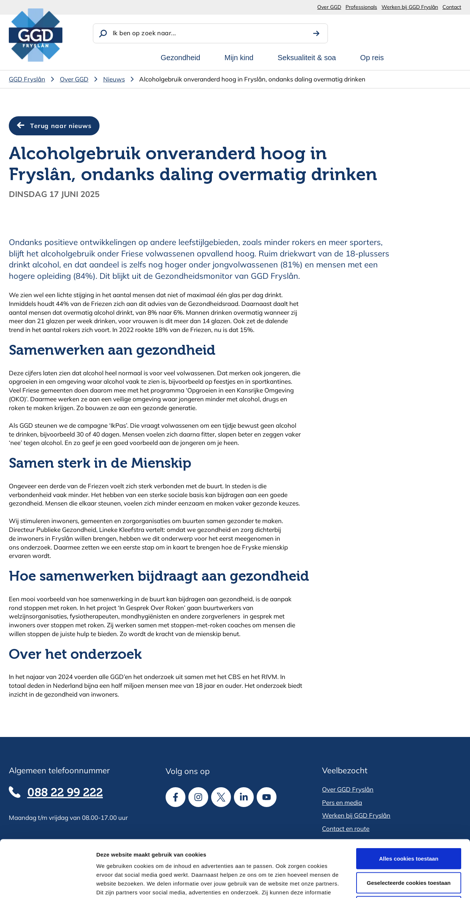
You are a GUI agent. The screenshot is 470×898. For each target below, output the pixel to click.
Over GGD (329, 7)
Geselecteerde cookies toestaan (409, 826)
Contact (451, 7)
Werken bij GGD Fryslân (410, 7)
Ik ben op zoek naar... (144, 33)
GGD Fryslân (27, 79)
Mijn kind (238, 58)
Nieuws (114, 79)
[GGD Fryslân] (35, 35)
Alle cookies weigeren (409, 850)
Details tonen (396, 883)
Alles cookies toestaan (408, 802)
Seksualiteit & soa (307, 58)
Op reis (372, 58)
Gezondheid (180, 58)
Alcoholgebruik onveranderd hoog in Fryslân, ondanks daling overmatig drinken (252, 79)
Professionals (361, 7)
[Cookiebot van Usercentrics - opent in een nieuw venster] (47, 883)
